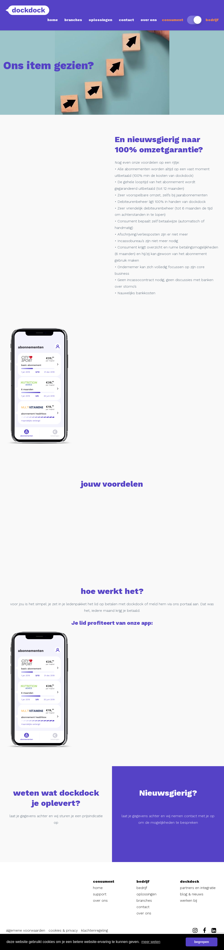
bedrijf (212, 20)
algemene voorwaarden (25, 930)
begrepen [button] (201, 942)
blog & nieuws (191, 894)
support (99, 894)
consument (172, 20)
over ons (149, 20)
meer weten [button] (150, 942)
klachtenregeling (94, 930)
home (52, 20)
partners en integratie (198, 888)
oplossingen (100, 20)
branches (73, 20)
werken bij (188, 900)
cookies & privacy (63, 930)
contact (126, 20)
